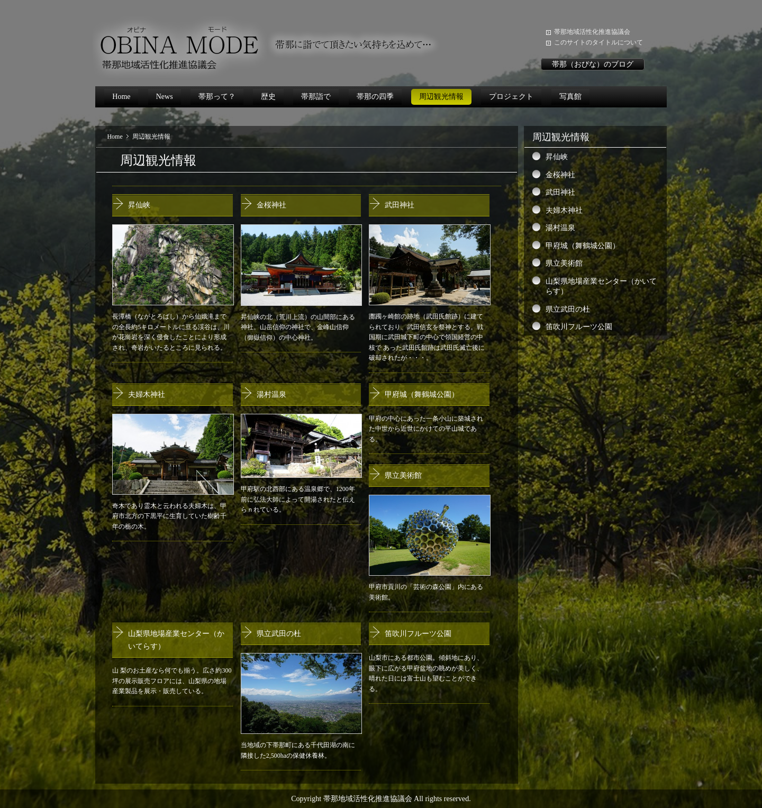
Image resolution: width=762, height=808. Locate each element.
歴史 (268, 97)
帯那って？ (216, 97)
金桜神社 (271, 205)
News (164, 97)
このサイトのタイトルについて (598, 42)
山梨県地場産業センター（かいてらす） (601, 286)
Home (121, 97)
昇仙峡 (139, 205)
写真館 (570, 97)
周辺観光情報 (441, 97)
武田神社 (399, 205)
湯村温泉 (271, 394)
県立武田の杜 (279, 634)
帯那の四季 (375, 97)
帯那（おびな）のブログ (592, 64)
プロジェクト (511, 97)
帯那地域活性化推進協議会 (592, 31)
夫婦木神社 (146, 394)
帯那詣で (316, 97)
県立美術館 (403, 475)
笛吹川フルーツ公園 (418, 634)
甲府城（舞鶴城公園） (422, 394)
